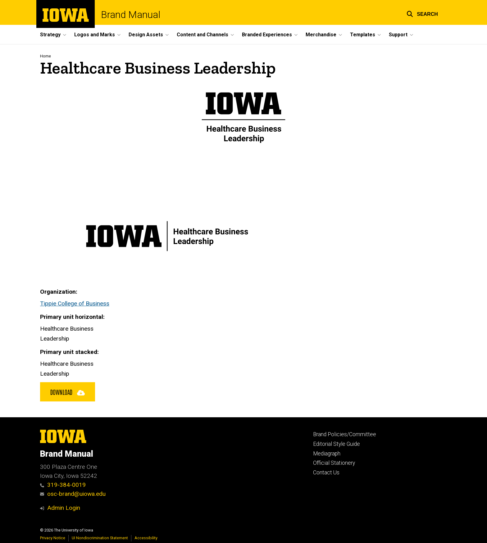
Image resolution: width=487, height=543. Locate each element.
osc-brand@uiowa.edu (73, 493)
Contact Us (326, 472)
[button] (422, 13)
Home (45, 56)
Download (67, 392)
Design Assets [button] (146, 35)
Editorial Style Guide (336, 444)
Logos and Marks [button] (94, 35)
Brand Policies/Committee (344, 434)
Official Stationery (334, 463)
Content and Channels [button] (202, 35)
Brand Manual (130, 15)
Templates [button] (362, 35)
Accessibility (145, 538)
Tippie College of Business (74, 303)
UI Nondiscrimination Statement (100, 538)
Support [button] (398, 35)
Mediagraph (326, 453)
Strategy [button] (50, 35)
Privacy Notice (52, 538)
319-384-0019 (63, 484)
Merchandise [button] (321, 35)
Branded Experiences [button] (267, 35)
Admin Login (63, 507)
